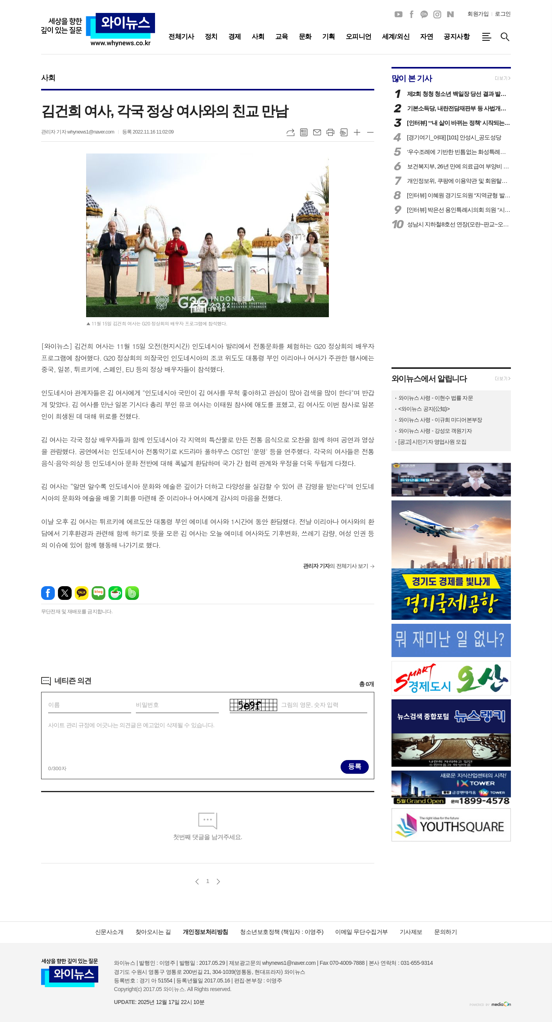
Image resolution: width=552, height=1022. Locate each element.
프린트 (330, 132)
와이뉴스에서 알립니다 (429, 378)
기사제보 (411, 931)
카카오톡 (81, 593)
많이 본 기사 (411, 78)
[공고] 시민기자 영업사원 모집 (432, 442)
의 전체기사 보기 (335, 566)
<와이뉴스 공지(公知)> (424, 409)
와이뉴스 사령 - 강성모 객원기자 (435, 431)
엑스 (65, 593)
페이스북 (411, 14)
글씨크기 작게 (370, 132)
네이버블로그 (450, 14)
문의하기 (445, 931)
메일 (317, 132)
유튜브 (398, 14)
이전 (197, 881)
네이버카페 (115, 593)
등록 (354, 766)
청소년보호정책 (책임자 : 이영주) (281, 931)
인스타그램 (437, 14)
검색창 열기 (505, 37)
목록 (304, 132)
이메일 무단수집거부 (361, 931)
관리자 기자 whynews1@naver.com (77, 132)
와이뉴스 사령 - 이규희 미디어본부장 (440, 420)
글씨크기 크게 (357, 132)
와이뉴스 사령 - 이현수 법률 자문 (436, 398)
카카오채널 (424, 14)
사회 (48, 78)
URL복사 (290, 132)
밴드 (132, 593)
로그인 (503, 14)
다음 (218, 881)
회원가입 (478, 14)
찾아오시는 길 (153, 931)
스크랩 (344, 132)
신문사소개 (109, 931)
